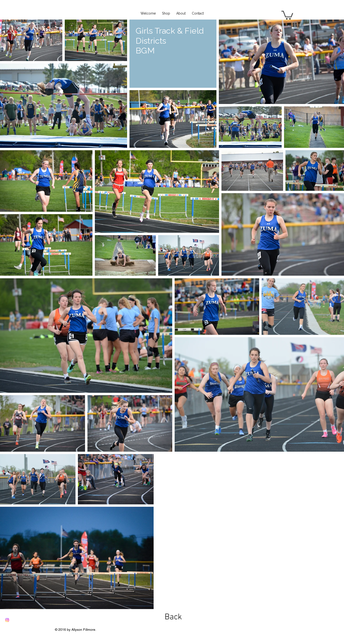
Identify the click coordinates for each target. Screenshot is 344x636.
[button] (287, 15)
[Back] (173, 617)
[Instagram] (7, 620)
